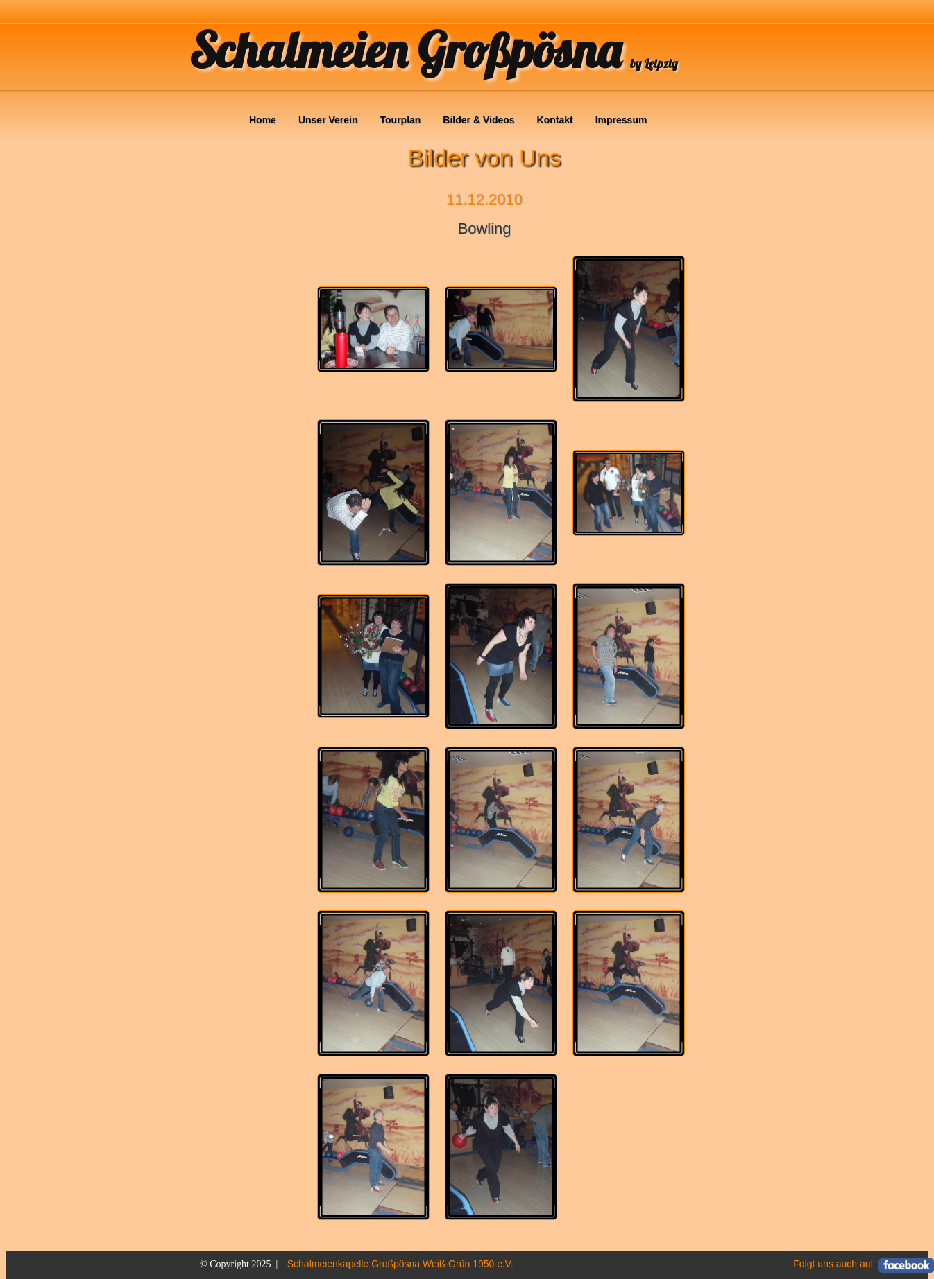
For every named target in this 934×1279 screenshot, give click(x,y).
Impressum (621, 119)
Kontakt (555, 119)
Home (262, 119)
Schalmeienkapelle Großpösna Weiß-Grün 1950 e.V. (400, 1263)
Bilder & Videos (478, 119)
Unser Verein (328, 119)
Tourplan (400, 119)
